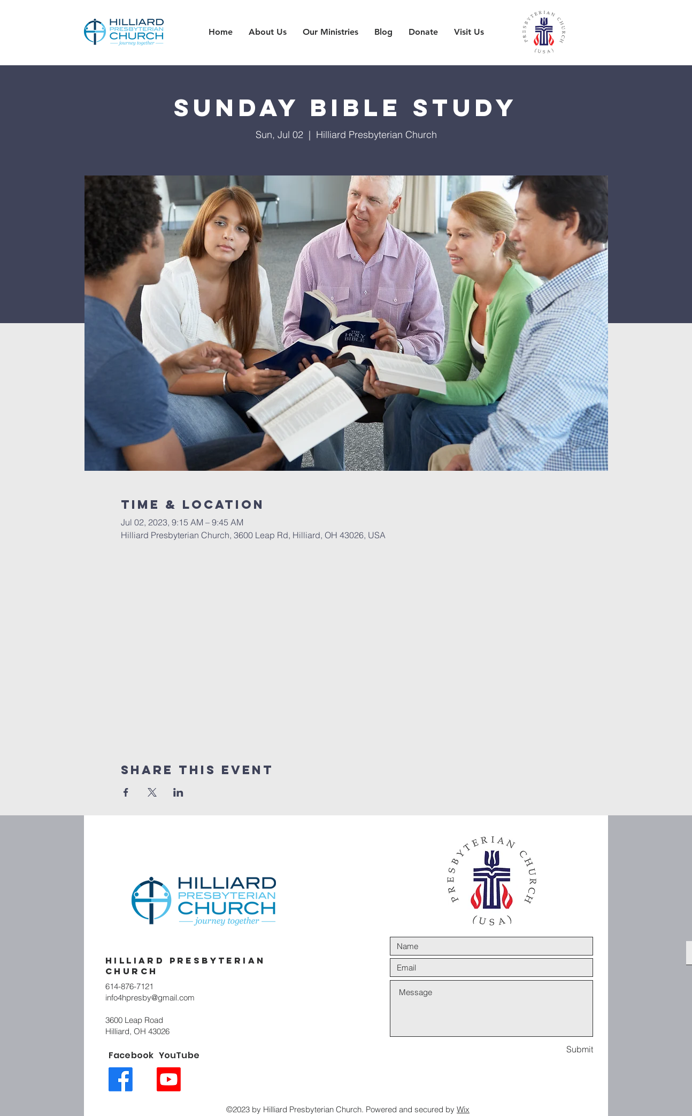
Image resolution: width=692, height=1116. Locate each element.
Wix (463, 1109)
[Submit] (555, 1049)
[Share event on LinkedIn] (178, 792)
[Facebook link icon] (121, 1079)
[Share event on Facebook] (126, 792)
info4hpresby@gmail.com (150, 997)
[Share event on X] (152, 792)
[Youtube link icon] (169, 1079)
